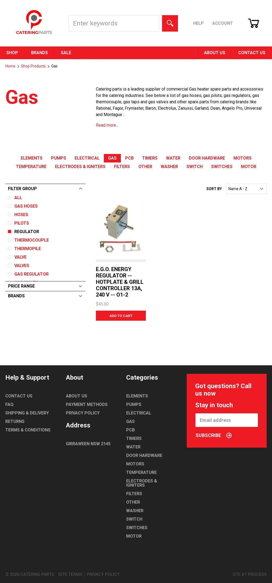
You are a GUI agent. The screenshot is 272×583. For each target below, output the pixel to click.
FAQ (9, 404)
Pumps (58, 158)
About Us (214, 52)
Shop (12, 52)
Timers (150, 158)
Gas (112, 158)
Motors (242, 158)
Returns (14, 421)
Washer (169, 166)
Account (222, 23)
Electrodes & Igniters (80, 166)
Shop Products (33, 66)
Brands (39, 52)
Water (173, 158)
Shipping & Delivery (27, 412)
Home (10, 66)
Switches (221, 166)
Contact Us (251, 52)
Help (198, 23)
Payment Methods (87, 404)
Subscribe (214, 435)
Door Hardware (207, 158)
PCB (129, 158)
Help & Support (27, 377)
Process (257, 574)
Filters (122, 166)
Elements (31, 158)
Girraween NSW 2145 (88, 443)
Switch (194, 166)
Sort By (214, 189)
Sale (66, 52)
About (74, 377)
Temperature (31, 166)
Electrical (87, 158)
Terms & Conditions (27, 429)
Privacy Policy (83, 412)
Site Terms (70, 574)
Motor (248, 166)
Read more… (107, 125)
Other (145, 166)
